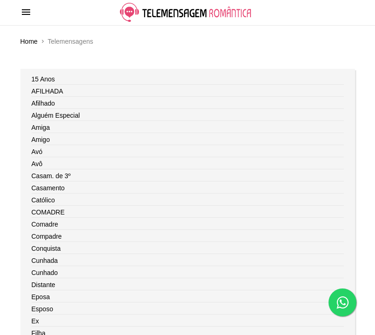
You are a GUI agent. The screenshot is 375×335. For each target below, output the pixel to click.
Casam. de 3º (51, 176)
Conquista (46, 248)
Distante (43, 284)
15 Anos (43, 79)
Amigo (41, 139)
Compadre (47, 236)
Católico (43, 200)
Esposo (42, 309)
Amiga (41, 127)
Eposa (41, 297)
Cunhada (45, 260)
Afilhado (43, 103)
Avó (37, 151)
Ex (35, 321)
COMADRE (48, 212)
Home (29, 41)
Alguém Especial (56, 115)
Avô (37, 164)
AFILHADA (47, 91)
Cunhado (45, 272)
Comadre (45, 224)
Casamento (48, 188)
